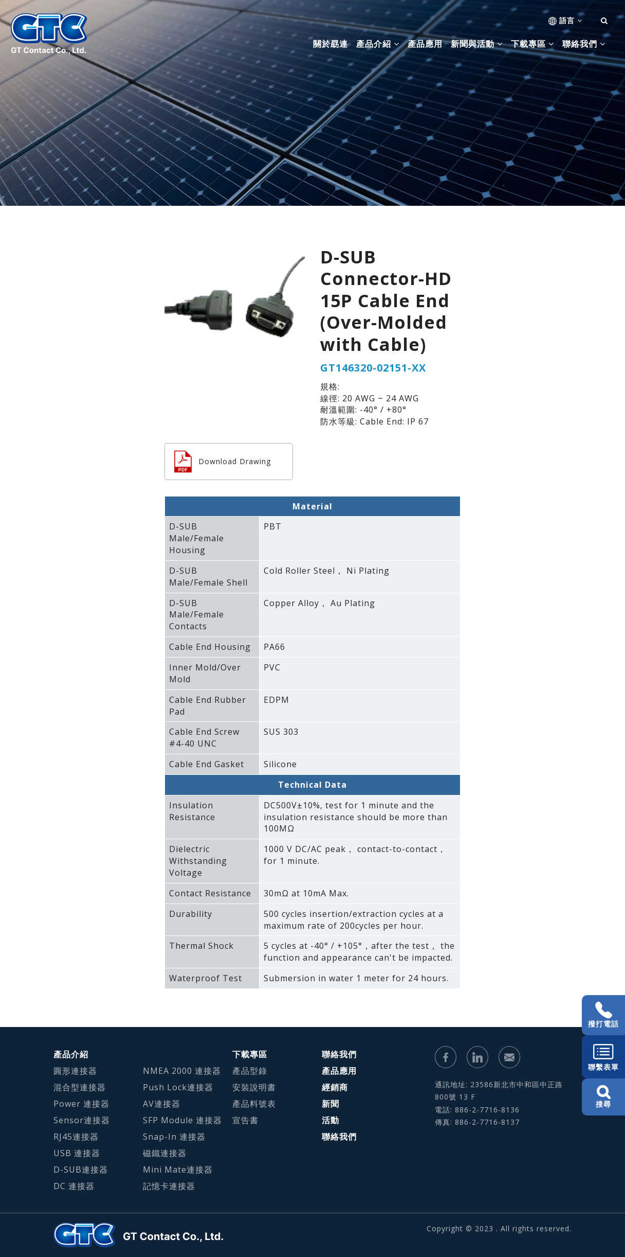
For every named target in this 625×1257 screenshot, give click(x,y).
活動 (330, 1120)
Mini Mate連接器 (178, 1169)
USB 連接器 (76, 1153)
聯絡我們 (339, 1054)
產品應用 (425, 43)
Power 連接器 (81, 1103)
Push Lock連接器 (178, 1087)
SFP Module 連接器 (182, 1120)
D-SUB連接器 (80, 1169)
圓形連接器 (75, 1070)
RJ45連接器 (76, 1136)
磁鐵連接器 (165, 1153)
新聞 (330, 1103)
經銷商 (335, 1087)
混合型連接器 (79, 1087)
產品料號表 (254, 1103)
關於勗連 (330, 43)
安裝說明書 (254, 1087)
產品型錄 (249, 1070)
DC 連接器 (74, 1186)
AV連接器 (161, 1103)
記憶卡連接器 (169, 1186)
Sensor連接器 (81, 1120)
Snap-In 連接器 (174, 1136)
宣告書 (245, 1120)
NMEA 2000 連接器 (182, 1070)
